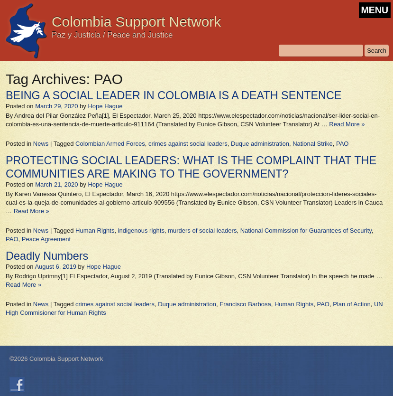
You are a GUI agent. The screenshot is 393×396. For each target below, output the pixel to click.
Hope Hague (105, 106)
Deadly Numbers (47, 256)
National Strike (312, 143)
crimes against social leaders (188, 143)
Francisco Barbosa (245, 304)
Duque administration (260, 143)
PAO (342, 143)
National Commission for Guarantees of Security (306, 230)
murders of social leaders (202, 230)
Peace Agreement (46, 239)
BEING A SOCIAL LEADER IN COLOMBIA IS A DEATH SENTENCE (173, 95)
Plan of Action (352, 304)
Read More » (347, 124)
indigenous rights (141, 230)
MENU (374, 10)
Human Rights (94, 230)
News (41, 143)
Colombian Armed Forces (110, 143)
